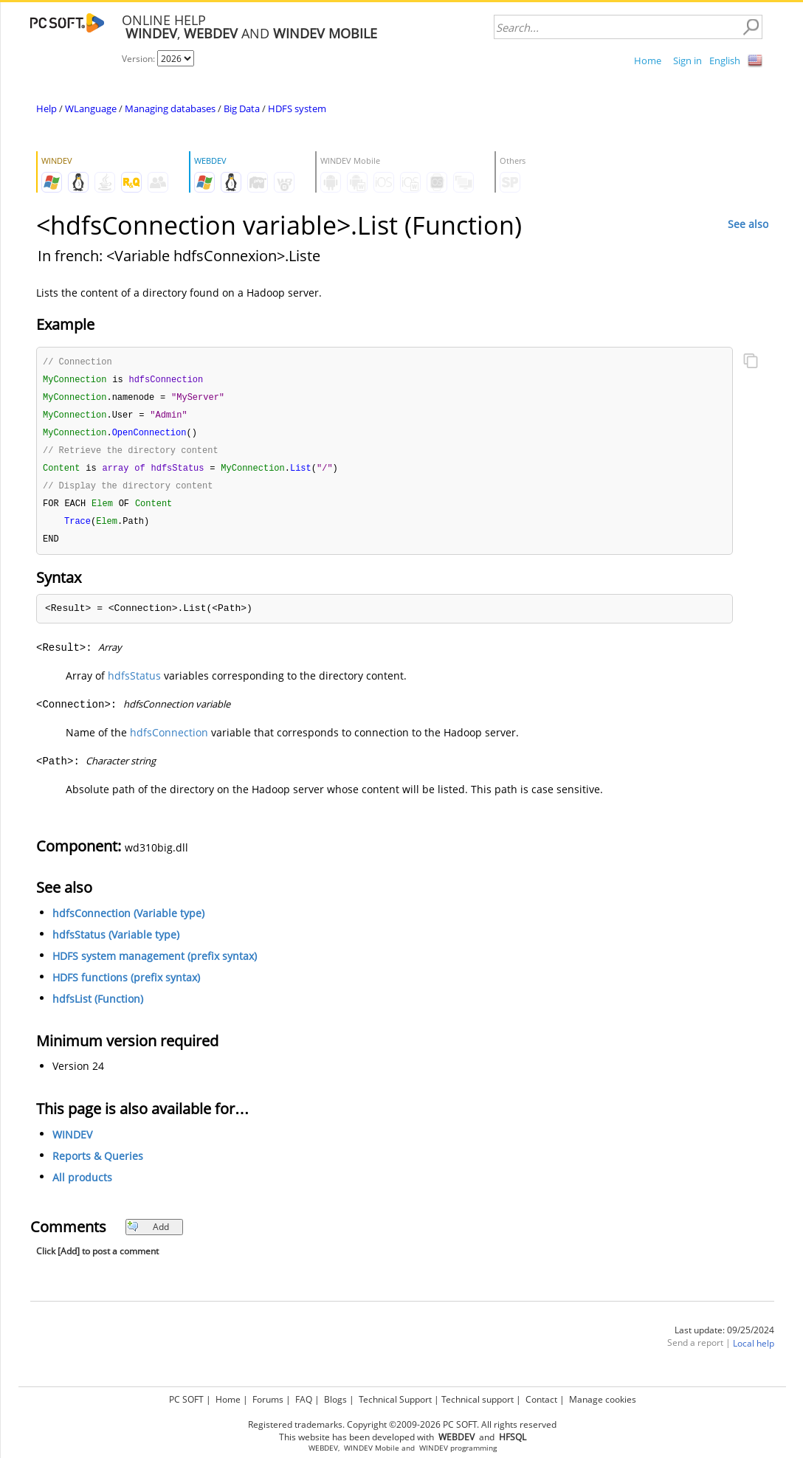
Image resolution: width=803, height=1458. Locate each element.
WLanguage (91, 108)
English (724, 60)
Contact (541, 1399)
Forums (267, 1399)
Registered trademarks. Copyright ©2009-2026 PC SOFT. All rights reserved (402, 1424)
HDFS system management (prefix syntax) (154, 964)
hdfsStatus (134, 684)
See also (748, 224)
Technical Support (395, 1399)
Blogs (335, 1399)
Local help (753, 1351)
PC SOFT (186, 1399)
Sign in (687, 60)
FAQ (303, 1399)
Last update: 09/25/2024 (724, 1338)
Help (46, 108)
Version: (139, 58)
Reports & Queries (97, 1164)
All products (82, 1185)
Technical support (477, 1399)
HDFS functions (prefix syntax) (126, 985)
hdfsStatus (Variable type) (115, 943)
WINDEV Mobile (371, 1448)
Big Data (242, 108)
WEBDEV (323, 1448)
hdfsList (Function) (97, 1007)
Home (647, 60)
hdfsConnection (169, 740)
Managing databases (170, 108)
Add (148, 1235)
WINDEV (72, 1143)
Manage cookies (602, 1399)
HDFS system (297, 108)
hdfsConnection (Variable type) (128, 921)
